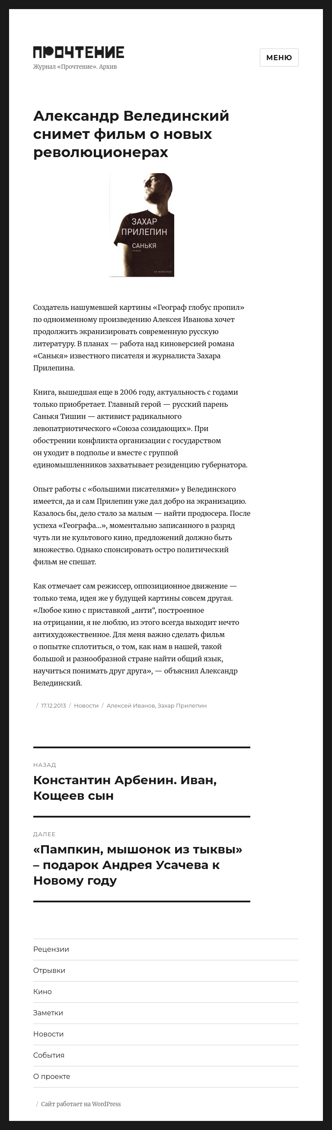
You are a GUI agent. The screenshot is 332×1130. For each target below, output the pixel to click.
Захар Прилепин (182, 705)
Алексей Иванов (131, 705)
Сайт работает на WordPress (81, 1104)
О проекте (51, 1076)
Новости (86, 705)
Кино (42, 992)
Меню (279, 58)
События (49, 1055)
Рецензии (51, 949)
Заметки (48, 1013)
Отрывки (49, 970)
